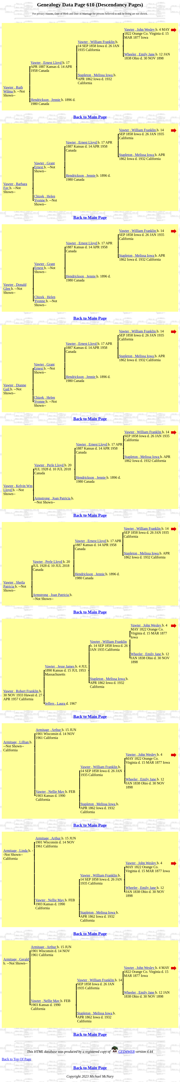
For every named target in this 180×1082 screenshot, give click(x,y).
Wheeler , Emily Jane (140, 54)
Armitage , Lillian (16, 742)
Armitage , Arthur (49, 730)
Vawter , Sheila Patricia (14, 584)
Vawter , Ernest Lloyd (46, 63)
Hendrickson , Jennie (46, 100)
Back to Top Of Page (16, 1059)
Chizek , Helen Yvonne (44, 198)
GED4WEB (126, 1052)
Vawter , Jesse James (60, 666)
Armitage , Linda (15, 850)
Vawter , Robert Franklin (21, 691)
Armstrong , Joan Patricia (52, 498)
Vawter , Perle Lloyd (49, 465)
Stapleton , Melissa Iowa (95, 75)
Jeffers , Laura (55, 703)
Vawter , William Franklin (96, 42)
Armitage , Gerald (16, 959)
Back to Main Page (90, 117)
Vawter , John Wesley (140, 29)
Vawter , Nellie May (50, 791)
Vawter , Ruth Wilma (13, 89)
